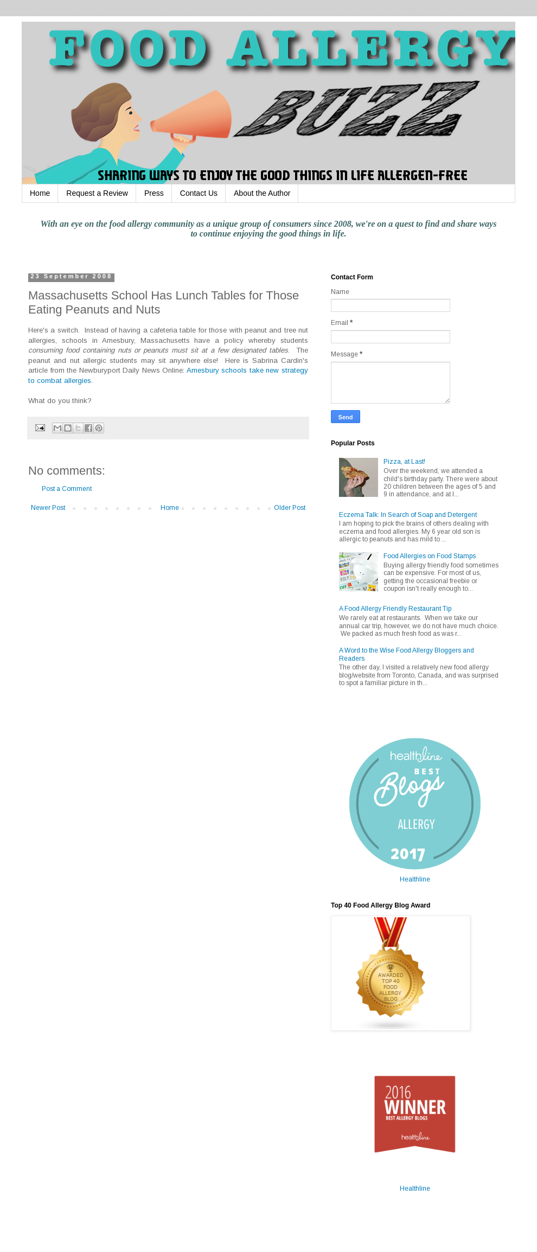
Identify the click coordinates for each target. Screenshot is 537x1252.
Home (40, 193)
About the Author (262, 193)
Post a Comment (67, 489)
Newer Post (48, 508)
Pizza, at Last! (404, 461)
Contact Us (199, 193)
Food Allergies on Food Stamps (429, 556)
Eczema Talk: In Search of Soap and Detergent (408, 515)
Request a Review (97, 193)
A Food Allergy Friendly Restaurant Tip (395, 608)
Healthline (415, 879)
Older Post (289, 508)
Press (154, 193)
